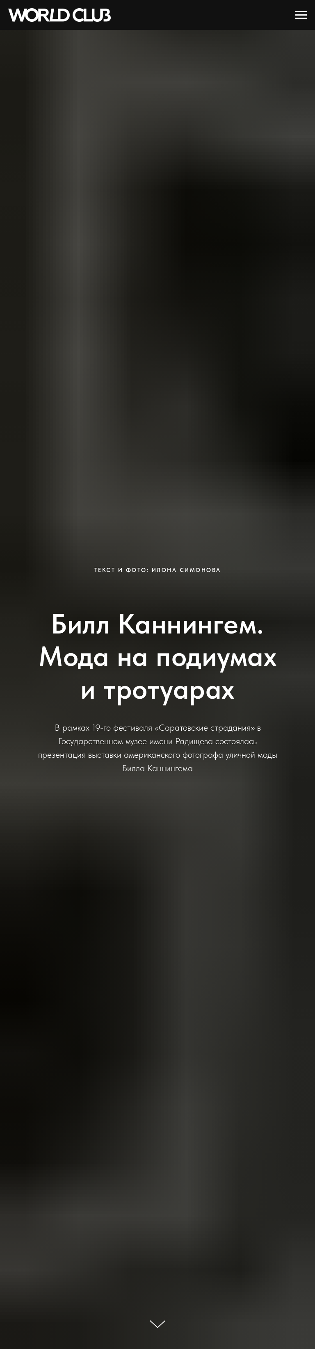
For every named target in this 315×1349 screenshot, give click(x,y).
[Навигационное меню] (301, 15)
